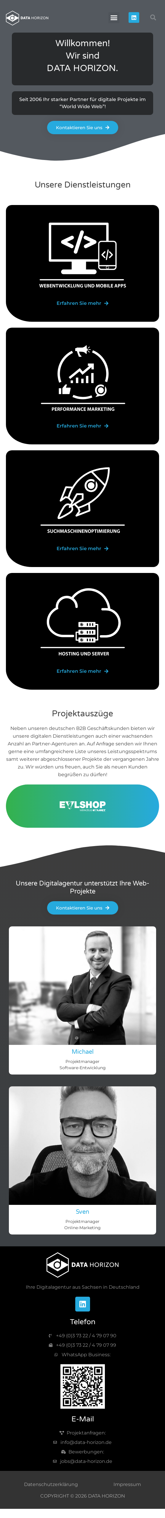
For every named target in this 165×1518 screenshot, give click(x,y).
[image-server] (82, 623)
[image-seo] (82, 500)
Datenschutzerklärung (51, 1484)
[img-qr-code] (82, 1386)
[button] (114, 17)
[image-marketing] (82, 378)
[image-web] (82, 255)
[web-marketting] (82, 426)
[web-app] (82, 303)
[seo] (82, 548)
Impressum (127, 1484)
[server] (82, 671)
